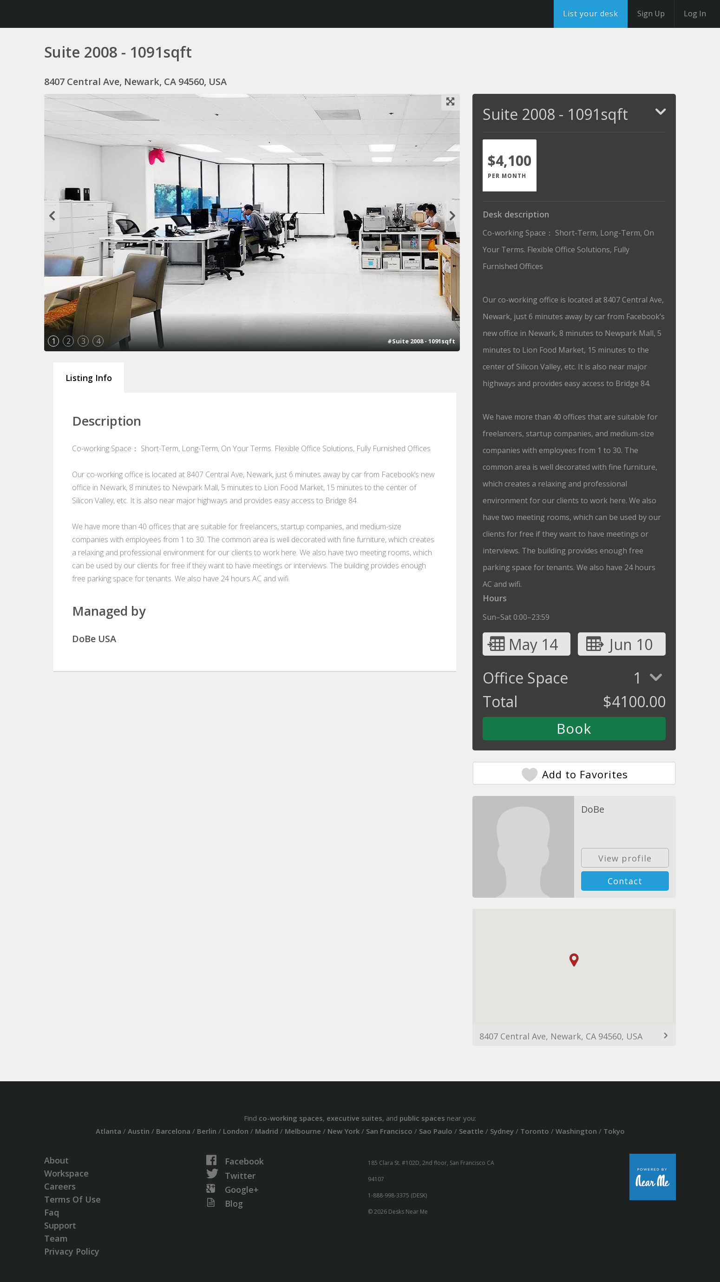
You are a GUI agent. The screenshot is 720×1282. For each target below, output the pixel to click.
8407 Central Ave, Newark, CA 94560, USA (560, 1036)
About (56, 1160)
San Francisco (389, 1131)
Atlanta (108, 1131)
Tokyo (614, 1131)
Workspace (66, 1173)
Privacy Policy (71, 1251)
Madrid (266, 1131)
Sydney (502, 1131)
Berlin (206, 1131)
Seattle (471, 1131)
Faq (51, 1212)
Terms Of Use (72, 1199)
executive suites (354, 1118)
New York (343, 1131)
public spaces (422, 1118)
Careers (60, 1186)
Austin (139, 1131)
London (236, 1131)
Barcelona (173, 1131)
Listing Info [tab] (88, 377)
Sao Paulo (435, 1131)
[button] (574, 960)
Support (60, 1225)
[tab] (510, 165)
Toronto (534, 1131)
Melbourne (303, 1131)
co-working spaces (291, 1118)
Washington (576, 1131)
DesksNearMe (64, 14)
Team (56, 1238)
